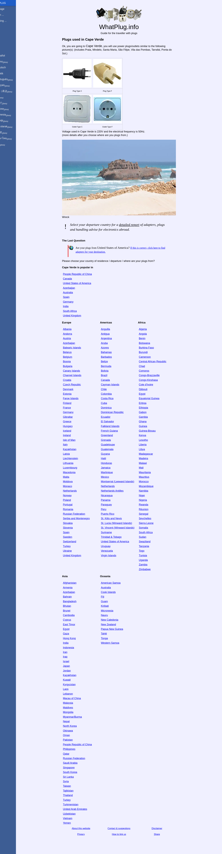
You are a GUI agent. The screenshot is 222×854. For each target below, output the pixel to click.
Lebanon (73, 693)
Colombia (111, 393)
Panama (110, 500)
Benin (147, 338)
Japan (71, 666)
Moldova (72, 481)
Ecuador (110, 417)
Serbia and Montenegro (81, 518)
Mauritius (149, 477)
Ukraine (72, 550)
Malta (71, 477)
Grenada (111, 440)
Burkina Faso (151, 347)
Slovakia (72, 523)
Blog (4, 31)
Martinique (112, 472)
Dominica (111, 407)
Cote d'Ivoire (151, 384)
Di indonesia (11, 114)
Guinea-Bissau (152, 430)
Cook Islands (113, 592)
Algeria (148, 329)
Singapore (73, 767)
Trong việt (10, 120)
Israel (71, 661)
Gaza (71, 633)
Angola (148, 333)
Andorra (72, 333)
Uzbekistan (74, 813)
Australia (73, 292)
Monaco (72, 486)
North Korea (75, 726)
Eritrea (147, 403)
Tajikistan (73, 790)
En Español (8, 55)
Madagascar (151, 453)
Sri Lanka (73, 776)
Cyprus (72, 619)
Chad (147, 366)
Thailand (73, 795)
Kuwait (71, 679)
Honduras (111, 463)
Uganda (148, 560)
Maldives (73, 707)
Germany (73, 301)
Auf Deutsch (9, 67)
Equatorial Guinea (154, 398)
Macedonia (74, 472)
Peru (108, 509)
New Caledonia (114, 619)
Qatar (71, 753)
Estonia (72, 393)
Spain (71, 297)
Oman (71, 735)
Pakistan (73, 739)
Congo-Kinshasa (153, 380)
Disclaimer (161, 828)
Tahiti (109, 633)
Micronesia (112, 610)
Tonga (109, 638)
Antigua (110, 333)
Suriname (111, 532)
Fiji (107, 596)
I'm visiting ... (9, 20)
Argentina (111, 338)
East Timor (74, 624)
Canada (72, 278)
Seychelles (150, 518)
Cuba (109, 403)
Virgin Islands (113, 555)
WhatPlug (9, 3)
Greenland (112, 435)
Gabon (147, 412)
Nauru (109, 615)
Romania (73, 509)
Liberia (147, 444)
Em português (12, 79)
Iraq (70, 656)
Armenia (72, 587)
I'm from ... (8, 14)
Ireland (72, 435)
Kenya (147, 435)
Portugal (72, 504)
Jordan (72, 670)
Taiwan (72, 786)
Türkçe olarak (12, 126)
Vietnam (72, 818)
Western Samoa (115, 642)
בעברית (8, 144)
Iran (70, 652)
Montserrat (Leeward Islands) (122, 481)
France (72, 407)
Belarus (72, 352)
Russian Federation (79, 513)
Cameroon (150, 357)
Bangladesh (74, 601)
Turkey (71, 546)
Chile (109, 389)
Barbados (111, 357)
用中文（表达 (12, 91)
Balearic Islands (77, 347)
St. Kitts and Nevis (116, 518)
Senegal (148, 513)
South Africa (75, 311)
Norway (72, 495)
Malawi (148, 463)
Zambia (148, 564)
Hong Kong (74, 638)
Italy (70, 444)
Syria (71, 781)
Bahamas (111, 352)
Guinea (148, 426)
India (70, 306)
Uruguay (110, 546)
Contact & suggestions (123, 828)
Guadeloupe (113, 444)
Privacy (86, 834)
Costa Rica (112, 398)
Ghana (147, 421)
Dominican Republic (117, 412)
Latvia (71, 453)
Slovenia (73, 527)
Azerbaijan (74, 288)
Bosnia (72, 361)
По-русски (10, 108)
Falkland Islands (115, 426)
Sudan (147, 537)
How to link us (124, 834)
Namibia (148, 490)
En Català (7, 73)
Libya (147, 449)
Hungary (72, 426)
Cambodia (73, 615)
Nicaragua (111, 495)
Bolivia (109, 370)
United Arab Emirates (80, 809)
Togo (146, 550)
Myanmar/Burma (77, 716)
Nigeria (148, 500)
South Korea (75, 772)
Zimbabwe (150, 569)
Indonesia (73, 647)
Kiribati (110, 606)
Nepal (71, 721)
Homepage (8, 9)
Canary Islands (76, 370)
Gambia (148, 417)
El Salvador (112, 421)
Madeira (148, 458)
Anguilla (110, 329)
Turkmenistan (75, 804)
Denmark (73, 389)
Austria (72, 338)
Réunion (148, 509)
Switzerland (74, 541)
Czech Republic (77, 384)
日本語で (9, 103)
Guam (109, 601)
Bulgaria (72, 366)
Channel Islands (77, 375)
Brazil (109, 375)
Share (162, 834)
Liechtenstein (75, 458)
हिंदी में (7, 97)
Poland (72, 500)
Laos (70, 689)
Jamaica (110, 467)
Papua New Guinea (117, 629)
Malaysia (73, 702)
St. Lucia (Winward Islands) (121, 523)
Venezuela (112, 550)
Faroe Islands (75, 398)
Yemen (72, 822)
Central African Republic (157, 361)
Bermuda (111, 366)
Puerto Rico (112, 513)
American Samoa (115, 582)
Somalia (148, 527)
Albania (72, 329)
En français (10, 85)
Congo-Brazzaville (154, 375)
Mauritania (150, 472)
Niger (147, 495)
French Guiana (114, 430)
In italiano (10, 61)
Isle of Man (74, 440)
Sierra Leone (151, 523)
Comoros (149, 370)
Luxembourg (75, 467)
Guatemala (112, 449)
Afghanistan (74, 582)
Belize (109, 361)
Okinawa (73, 730)
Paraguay (111, 504)
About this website (86, 828)
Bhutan (72, 606)
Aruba (109, 343)
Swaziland (149, 541)
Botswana (149, 343)
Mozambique (151, 486)
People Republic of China (82, 274)
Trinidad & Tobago (116, 537)
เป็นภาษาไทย (11, 138)
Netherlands (75, 490)
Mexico (110, 477)
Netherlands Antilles (117, 490)
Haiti (108, 458)
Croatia (72, 380)
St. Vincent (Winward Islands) (122, 527)
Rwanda (148, 504)
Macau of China (77, 698)
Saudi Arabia (75, 762)
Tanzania (149, 546)
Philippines (74, 749)
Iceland (72, 430)
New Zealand (113, 624)
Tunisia (148, 555)
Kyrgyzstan (74, 684)
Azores (110, 347)
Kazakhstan (74, 449)
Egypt (147, 393)
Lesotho (148, 440)
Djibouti (148, 389)
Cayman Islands (115, 384)
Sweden (72, 537)
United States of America (82, 283)
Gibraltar (73, 417)
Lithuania (73, 463)
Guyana (110, 453)
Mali (146, 467)
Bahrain (72, 596)
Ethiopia (148, 407)
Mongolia (73, 712)
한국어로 (9, 132)
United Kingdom (77, 315)
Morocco (149, 481)
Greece (72, 421)
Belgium (72, 357)
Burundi (148, 352)
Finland (72, 403)
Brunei (71, 610)
